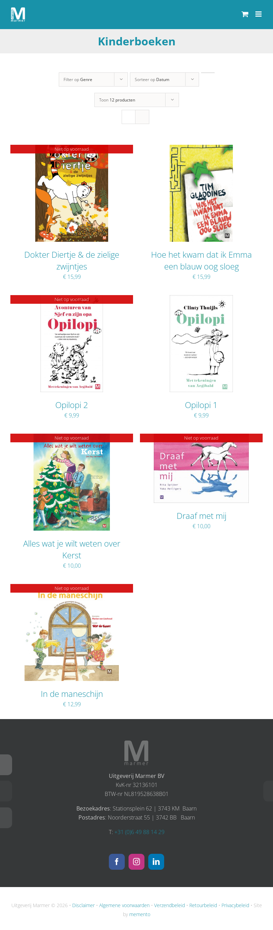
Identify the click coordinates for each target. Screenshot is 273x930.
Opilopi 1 (201, 404)
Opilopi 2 (71, 404)
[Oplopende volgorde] (208, 72)
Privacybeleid (235, 905)
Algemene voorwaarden (124, 905)
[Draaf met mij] (201, 438)
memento (139, 914)
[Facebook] (117, 862)
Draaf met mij (201, 515)
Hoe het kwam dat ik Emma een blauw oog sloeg (201, 260)
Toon (117, 100)
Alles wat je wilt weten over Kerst (71, 549)
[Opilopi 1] (201, 299)
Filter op (78, 79)
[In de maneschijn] (72, 588)
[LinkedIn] (156, 862)
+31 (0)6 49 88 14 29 (139, 832)
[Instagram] (136, 862)
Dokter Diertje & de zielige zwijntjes (71, 260)
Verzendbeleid (169, 905)
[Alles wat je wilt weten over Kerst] (72, 438)
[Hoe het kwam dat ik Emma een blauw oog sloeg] (201, 149)
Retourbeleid (203, 905)
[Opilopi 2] (71, 299)
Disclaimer (83, 905)
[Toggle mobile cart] (245, 14)
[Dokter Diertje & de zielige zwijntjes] (71, 149)
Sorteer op (152, 79)
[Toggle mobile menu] (259, 14)
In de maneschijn (72, 693)
